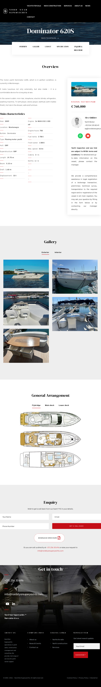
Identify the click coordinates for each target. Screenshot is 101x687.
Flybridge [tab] (36, 405)
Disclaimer (94, 678)
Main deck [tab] (49, 405)
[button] (49, 538)
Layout (48, 46)
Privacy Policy (83, 678)
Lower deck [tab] (64, 405)
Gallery (36, 46)
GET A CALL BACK (77, 526)
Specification (62, 46)
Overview (23, 46)
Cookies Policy (72, 678)
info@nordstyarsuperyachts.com (50, 550)
